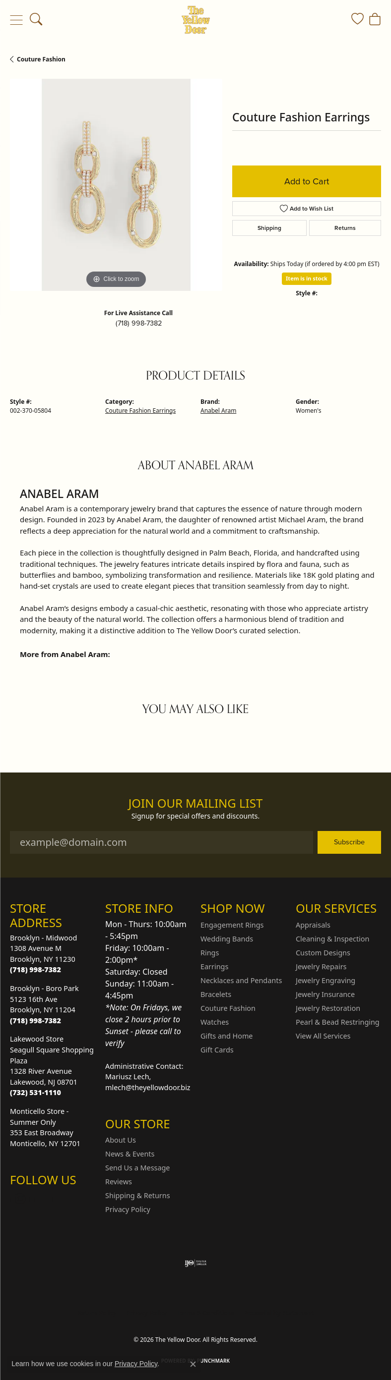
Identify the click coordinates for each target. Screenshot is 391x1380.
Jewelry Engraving (325, 980)
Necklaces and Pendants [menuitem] (241, 980)
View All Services (323, 1036)
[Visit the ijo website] (196, 1263)
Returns (345, 227)
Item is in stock (306, 278)
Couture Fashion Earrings (140, 410)
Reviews (118, 1181)
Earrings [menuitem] (214, 966)
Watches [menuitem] (214, 1022)
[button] (36, 20)
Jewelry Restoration (328, 1008)
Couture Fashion (41, 59)
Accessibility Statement (279, 1313)
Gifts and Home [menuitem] (226, 1036)
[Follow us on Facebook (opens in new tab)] (44, 1199)
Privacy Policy (127, 1209)
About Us (120, 1140)
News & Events (129, 1154)
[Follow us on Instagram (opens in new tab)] (20, 1199)
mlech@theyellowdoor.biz (148, 1087)
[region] (116, 185)
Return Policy (97, 1313)
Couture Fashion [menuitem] (228, 1008)
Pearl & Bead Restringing (338, 1022)
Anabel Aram (218, 410)
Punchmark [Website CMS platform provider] (213, 1360)
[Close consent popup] (193, 1364)
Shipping (269, 227)
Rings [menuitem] (209, 952)
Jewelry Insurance (325, 994)
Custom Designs (323, 952)
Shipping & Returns (137, 1195)
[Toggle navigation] (16, 20)
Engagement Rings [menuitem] (232, 925)
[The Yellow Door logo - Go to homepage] (196, 20)
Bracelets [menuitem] (215, 994)
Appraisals (313, 925)
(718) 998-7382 (139, 323)
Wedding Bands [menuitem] (226, 938)
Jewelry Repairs (321, 966)
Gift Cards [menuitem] (217, 1049)
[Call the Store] (35, 969)
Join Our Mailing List (196, 803)
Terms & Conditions (206, 1313)
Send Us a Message (137, 1167)
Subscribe (349, 841)
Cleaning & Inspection (332, 938)
